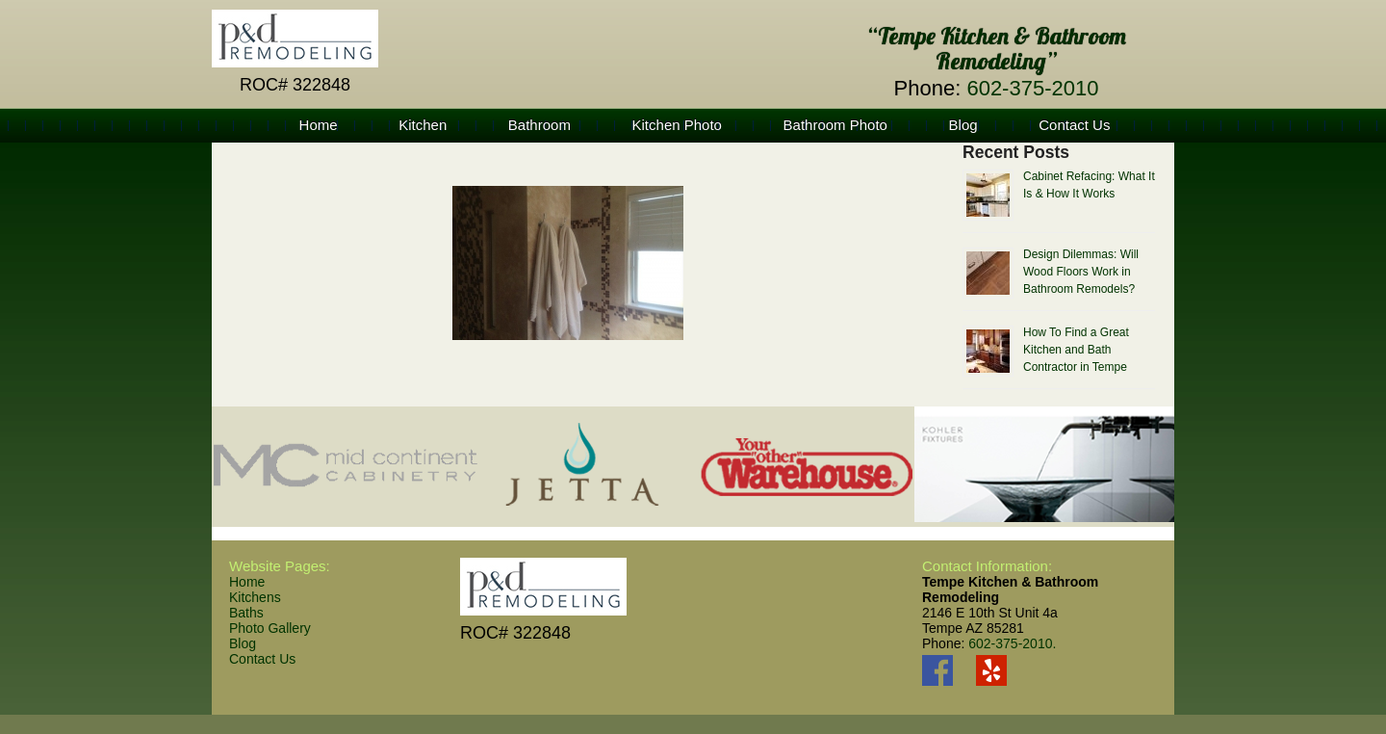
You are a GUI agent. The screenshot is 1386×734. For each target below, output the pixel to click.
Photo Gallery (270, 628)
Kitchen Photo (677, 125)
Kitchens (255, 597)
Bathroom (539, 125)
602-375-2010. (1012, 643)
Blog (963, 125)
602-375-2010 (1032, 88)
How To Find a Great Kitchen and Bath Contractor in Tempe (1076, 350)
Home (318, 125)
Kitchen (422, 125)
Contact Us (1074, 125)
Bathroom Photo (835, 125)
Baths (246, 612)
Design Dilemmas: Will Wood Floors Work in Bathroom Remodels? (1081, 272)
